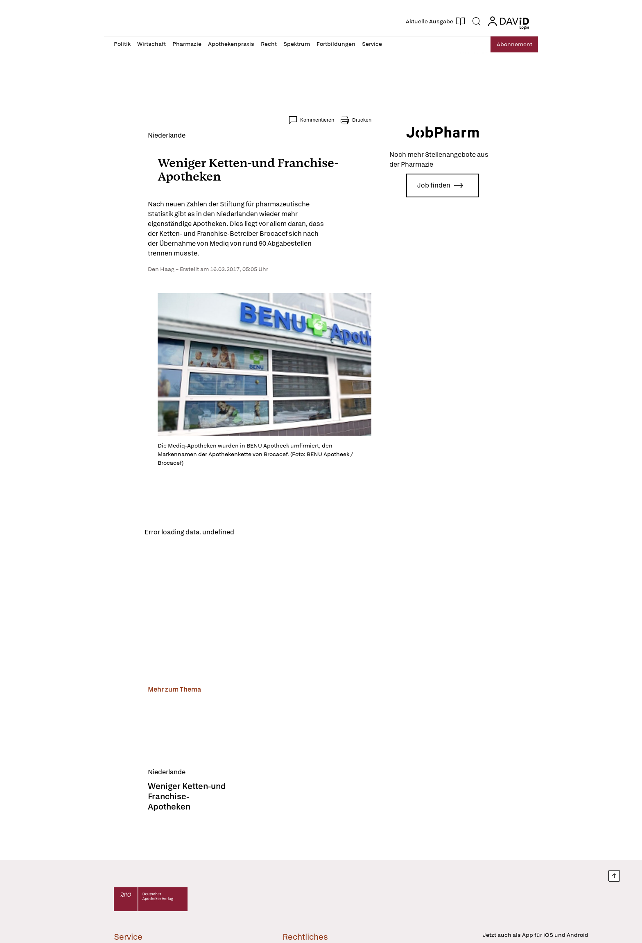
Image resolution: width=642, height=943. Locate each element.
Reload (217, 536)
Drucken (395, 120)
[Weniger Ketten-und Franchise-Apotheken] (155, 736)
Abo (510, 44)
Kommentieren (351, 120)
